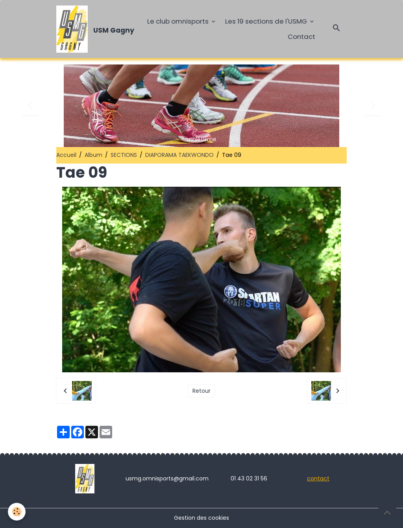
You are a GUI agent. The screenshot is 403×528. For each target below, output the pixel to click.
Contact (301, 36)
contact (318, 478)
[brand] (92, 29)
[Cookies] (17, 512)
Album (93, 155)
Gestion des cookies (201, 518)
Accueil (66, 155)
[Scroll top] (387, 512)
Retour (201, 391)
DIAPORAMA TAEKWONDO (179, 155)
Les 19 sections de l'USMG (267, 21)
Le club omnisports (178, 21)
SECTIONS (124, 155)
